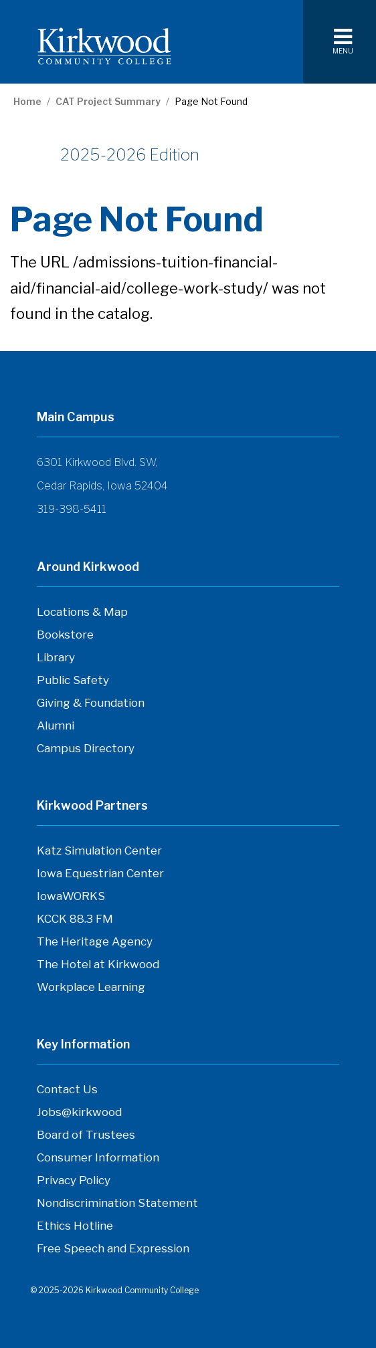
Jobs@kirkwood (79, 1115)
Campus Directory (85, 752)
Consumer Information (98, 1157)
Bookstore (65, 638)
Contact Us (67, 1093)
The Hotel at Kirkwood (98, 968)
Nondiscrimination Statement (117, 1203)
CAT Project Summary (108, 101)
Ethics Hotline (75, 1229)
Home (27, 101)
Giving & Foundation (91, 702)
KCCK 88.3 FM (75, 922)
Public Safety (73, 680)
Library (56, 657)
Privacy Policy (73, 1180)
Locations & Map (82, 612)
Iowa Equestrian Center (100, 877)
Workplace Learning (91, 990)
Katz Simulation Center (99, 850)
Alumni (55, 725)
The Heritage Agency (95, 945)
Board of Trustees (86, 1138)
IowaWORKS (71, 899)
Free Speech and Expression (113, 1252)
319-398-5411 (71, 509)
